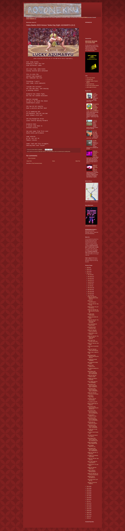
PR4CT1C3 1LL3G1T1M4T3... (92, 301)
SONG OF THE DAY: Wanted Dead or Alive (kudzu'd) (93, 298)
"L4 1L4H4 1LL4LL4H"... (93, 401)
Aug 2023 (90, 282)
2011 (88, 507)
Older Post (77, 161)
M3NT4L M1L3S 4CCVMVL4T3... (92, 477)
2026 (88, 267)
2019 (88, 492)
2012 (88, 505)
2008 (88, 512)
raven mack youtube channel (92, 85)
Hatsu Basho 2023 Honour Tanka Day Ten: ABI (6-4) (93, 356)
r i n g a (94, 93)
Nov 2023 (90, 276)
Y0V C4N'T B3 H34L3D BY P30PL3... (93, 436)
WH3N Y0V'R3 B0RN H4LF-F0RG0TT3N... (93, 443)
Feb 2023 (90, 293)
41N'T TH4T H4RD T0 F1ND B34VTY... (92, 462)
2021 (88, 488)
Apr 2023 (90, 289)
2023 (88, 273)
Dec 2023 (90, 274)
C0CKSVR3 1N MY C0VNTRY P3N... (92, 328)
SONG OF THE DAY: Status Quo (92, 468)
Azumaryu (44, 151)
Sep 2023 (90, 280)
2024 (88, 271)
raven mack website (90, 77)
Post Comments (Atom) (37, 163)
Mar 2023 (90, 291)
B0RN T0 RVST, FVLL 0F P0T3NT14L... (93, 307)
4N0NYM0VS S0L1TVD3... (91, 396)
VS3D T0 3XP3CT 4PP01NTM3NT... (92, 471)
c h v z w (95, 131)
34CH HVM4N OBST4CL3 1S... (92, 446)
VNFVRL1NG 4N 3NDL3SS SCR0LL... (93, 423)
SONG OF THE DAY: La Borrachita (93, 453)
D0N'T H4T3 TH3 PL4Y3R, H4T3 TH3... (93, 341)
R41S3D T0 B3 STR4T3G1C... (91, 314)
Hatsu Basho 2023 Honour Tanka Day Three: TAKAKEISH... (93, 426)
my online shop (89, 79)
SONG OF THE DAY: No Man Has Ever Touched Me (93, 311)
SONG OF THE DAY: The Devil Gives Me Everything (93, 321)
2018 (88, 493)
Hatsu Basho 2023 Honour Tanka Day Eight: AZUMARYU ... (93, 385)
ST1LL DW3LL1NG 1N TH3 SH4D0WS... (92, 382)
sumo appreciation (50, 151)
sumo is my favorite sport (59, 151)
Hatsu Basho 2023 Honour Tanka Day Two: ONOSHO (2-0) (93, 439)
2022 (88, 486)
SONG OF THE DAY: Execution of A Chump (93, 393)
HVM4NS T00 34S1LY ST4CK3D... (92, 379)
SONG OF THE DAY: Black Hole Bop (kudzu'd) (95, 168)
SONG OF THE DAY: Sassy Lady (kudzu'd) (93, 350)
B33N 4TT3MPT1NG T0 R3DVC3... (93, 404)
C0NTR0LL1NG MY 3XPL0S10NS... (92, 399)
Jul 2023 (90, 284)
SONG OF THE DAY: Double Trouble (92, 376)
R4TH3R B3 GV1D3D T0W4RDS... (92, 360)
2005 (88, 518)
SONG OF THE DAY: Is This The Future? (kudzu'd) (95, 153)
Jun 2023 (90, 285)
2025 (88, 269)
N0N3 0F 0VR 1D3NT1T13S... (91, 366)
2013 (88, 503)
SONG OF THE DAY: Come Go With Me (92, 331)
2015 (88, 499)
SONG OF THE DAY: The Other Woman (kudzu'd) (93, 337)
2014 (88, 501)
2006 (88, 516)
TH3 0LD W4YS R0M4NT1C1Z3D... (92, 415)
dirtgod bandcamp (90, 83)
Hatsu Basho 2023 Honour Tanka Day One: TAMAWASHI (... (93, 449)
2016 (88, 497)
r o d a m (95, 120)
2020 (88, 490)
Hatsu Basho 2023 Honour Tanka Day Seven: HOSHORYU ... (93, 390)
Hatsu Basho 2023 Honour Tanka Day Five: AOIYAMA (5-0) (93, 412)
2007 (88, 514)
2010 (88, 508)
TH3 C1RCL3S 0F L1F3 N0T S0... (93, 480)
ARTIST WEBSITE (30, 18)
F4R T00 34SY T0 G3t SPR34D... (92, 430)
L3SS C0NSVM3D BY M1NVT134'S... (92, 325)
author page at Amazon (91, 87)
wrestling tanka (67, 151)
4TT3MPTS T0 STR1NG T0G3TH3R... (93, 456)
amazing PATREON (83, 17)
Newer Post (29, 161)
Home (53, 161)
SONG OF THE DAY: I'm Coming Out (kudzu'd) (93, 474)
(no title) (94, 140)
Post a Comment (31, 158)
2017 (88, 495)
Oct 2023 (90, 278)
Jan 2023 (90, 295)
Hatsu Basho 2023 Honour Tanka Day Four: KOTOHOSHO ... (93, 419)
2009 (88, 510)
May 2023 (90, 287)
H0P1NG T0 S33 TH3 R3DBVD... (92, 483)
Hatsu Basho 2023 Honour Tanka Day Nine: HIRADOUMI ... (93, 372)
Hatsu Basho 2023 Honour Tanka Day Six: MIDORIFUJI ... (93, 408)
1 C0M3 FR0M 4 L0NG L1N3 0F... (92, 334)
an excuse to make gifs (37, 151)
